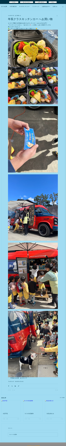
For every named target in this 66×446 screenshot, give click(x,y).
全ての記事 (4, 6)
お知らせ (55, 6)
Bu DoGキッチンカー (24, 6)
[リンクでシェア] (18, 386)
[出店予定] (11, 405)
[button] (63, 6)
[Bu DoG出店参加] (33, 405)
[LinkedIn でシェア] (15, 386)
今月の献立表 (13, 6)
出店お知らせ (50, 413)
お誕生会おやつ (46, 6)
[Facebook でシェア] (8, 386)
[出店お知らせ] (55, 405)
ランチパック (35, 6)
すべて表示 (62, 397)
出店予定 (5, 413)
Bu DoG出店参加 (29, 413)
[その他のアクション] (57, 15)
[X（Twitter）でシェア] (12, 386)
